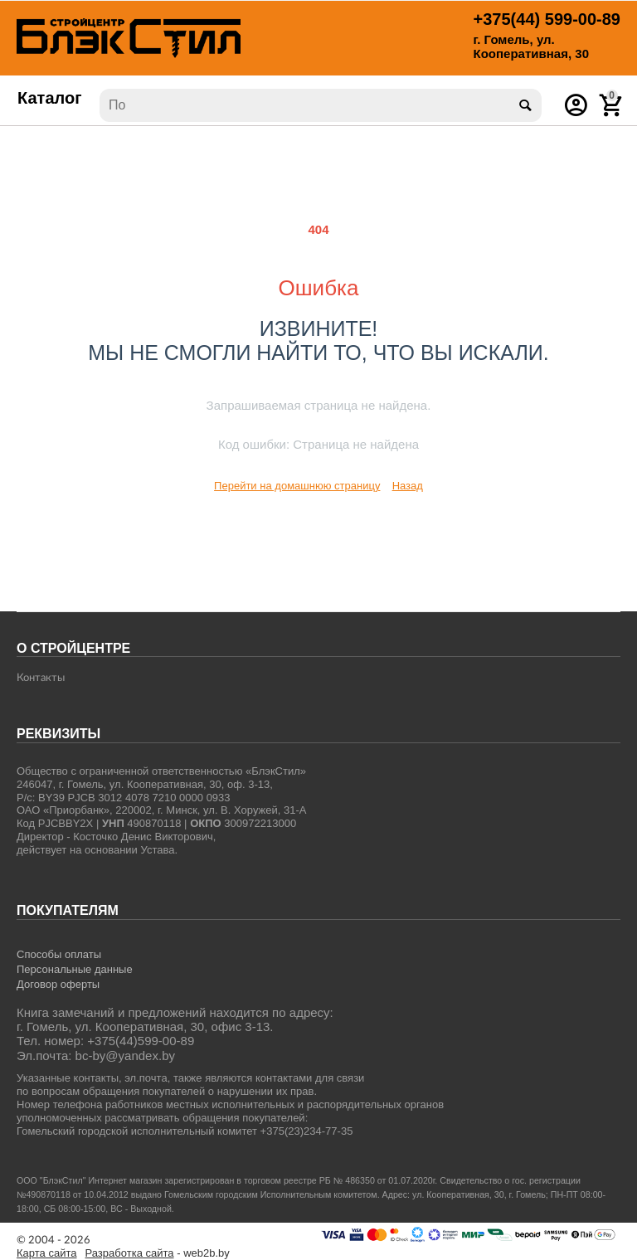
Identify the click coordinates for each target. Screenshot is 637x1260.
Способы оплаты (59, 954)
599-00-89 (547, 19)
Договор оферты (58, 984)
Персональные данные (75, 969)
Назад (407, 485)
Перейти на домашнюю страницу (297, 485)
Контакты (41, 678)
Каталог (49, 98)
